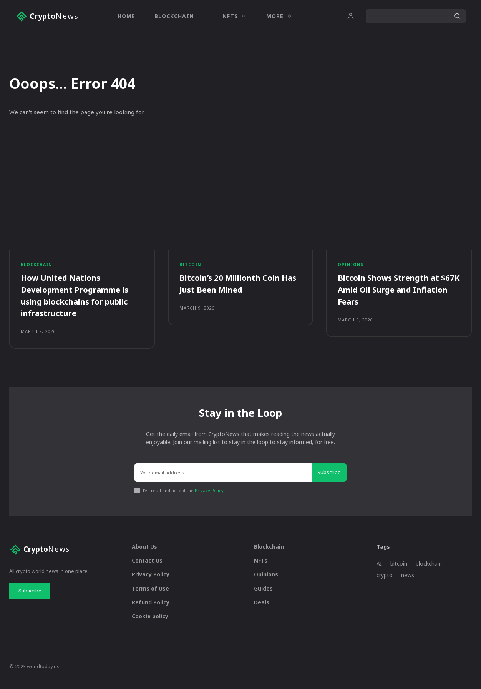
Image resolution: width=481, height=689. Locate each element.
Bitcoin (190, 268)
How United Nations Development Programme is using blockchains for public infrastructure (81, 299)
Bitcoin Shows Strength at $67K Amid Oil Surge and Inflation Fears (393, 293)
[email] (223, 480)
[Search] (457, 16)
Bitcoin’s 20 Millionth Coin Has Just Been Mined (234, 287)
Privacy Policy (209, 497)
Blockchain (37, 268)
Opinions (351, 268)
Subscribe (329, 479)
